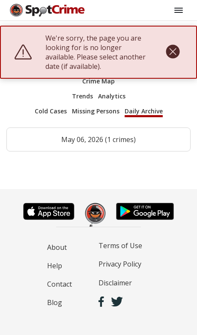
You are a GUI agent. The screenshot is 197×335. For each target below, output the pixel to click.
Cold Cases (51, 111)
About (57, 247)
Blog (54, 302)
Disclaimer (115, 283)
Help (54, 265)
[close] (172, 52)
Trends (82, 96)
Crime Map (98, 81)
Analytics (111, 96)
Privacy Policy (119, 264)
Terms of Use (120, 245)
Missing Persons (95, 111)
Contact (59, 284)
